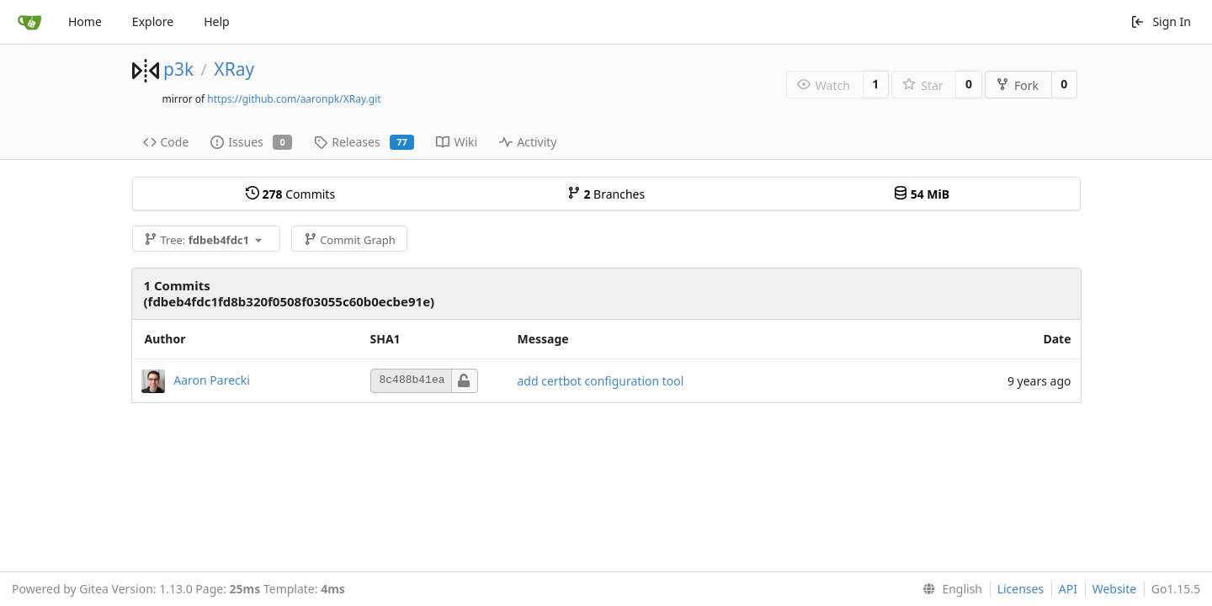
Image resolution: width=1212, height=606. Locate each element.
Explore (152, 21)
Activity (527, 142)
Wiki (456, 142)
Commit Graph (350, 239)
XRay (234, 69)
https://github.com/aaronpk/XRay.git (293, 99)
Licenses (1021, 589)
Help (217, 21)
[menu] (949, 589)
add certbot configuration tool (601, 381)
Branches (606, 194)
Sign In (1160, 21)
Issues (251, 142)
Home (85, 21)
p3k (178, 69)
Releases (364, 142)
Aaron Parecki (211, 379)
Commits (290, 194)
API (1068, 589)
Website (1114, 589)
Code (166, 142)
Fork (1017, 85)
